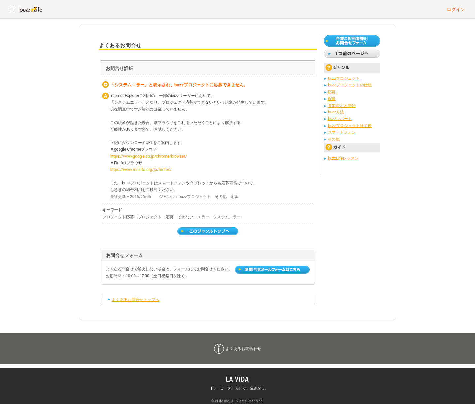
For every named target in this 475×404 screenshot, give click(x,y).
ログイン (456, 9)
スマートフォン (342, 132)
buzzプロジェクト (344, 78)
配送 (332, 98)
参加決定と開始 (342, 105)
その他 (334, 139)
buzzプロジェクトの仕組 (350, 85)
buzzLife (31, 9)
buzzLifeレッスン (343, 158)
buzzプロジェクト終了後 (350, 125)
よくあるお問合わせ (243, 348)
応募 (332, 92)
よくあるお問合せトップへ (135, 299)
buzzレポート (340, 118)
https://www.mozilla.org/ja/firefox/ (141, 169)
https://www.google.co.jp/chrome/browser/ (148, 156)
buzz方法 (336, 112)
